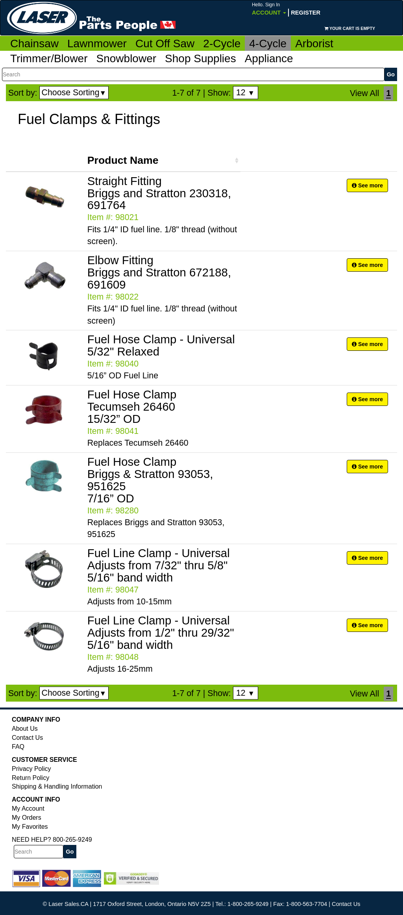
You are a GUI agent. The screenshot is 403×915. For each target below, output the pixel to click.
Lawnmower (97, 43)
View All (364, 93)
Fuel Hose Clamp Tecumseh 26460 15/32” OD (132, 406)
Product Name (123, 160)
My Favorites (30, 826)
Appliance (269, 58)
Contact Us (27, 737)
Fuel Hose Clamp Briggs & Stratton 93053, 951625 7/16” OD (150, 480)
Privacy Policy (31, 768)
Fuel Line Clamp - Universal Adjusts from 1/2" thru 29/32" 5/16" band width (160, 632)
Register (305, 12)
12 (245, 92)
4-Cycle (268, 43)
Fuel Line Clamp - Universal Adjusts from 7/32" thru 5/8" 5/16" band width (158, 565)
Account (269, 9)
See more (367, 185)
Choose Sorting (74, 92)
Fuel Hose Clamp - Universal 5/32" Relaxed (161, 345)
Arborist (314, 43)
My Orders (26, 817)
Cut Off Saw (164, 43)
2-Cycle (221, 43)
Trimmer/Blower (49, 58)
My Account (28, 808)
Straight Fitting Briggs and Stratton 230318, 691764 (159, 193)
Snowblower (126, 58)
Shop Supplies (200, 58)
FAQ (18, 746)
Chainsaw (34, 43)
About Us (25, 728)
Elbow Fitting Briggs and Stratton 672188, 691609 (159, 272)
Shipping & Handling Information (57, 786)
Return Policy (30, 777)
